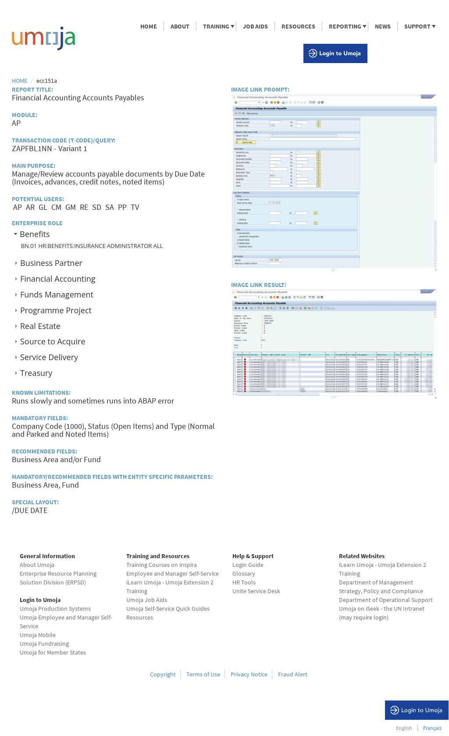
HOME (148, 26)
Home (19, 81)
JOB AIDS (255, 26)
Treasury (36, 373)
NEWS (383, 26)
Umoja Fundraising (44, 644)
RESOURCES (298, 26)
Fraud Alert (292, 674)
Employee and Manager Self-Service (172, 573)
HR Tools (244, 582)
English (404, 728)
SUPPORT (417, 26)
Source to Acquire (52, 341)
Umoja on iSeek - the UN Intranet (381, 608)
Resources (139, 617)
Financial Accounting (58, 278)
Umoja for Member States (53, 652)
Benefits (35, 234)
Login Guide (248, 565)
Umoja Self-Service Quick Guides (168, 608)
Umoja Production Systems (55, 608)
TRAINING (215, 26)
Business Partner (51, 263)
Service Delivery (49, 357)
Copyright (163, 674)
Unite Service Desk (256, 591)
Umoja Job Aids (146, 600)
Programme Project (56, 310)
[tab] (115, 233)
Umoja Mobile (38, 635)
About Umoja (37, 565)
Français (432, 728)
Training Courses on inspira (161, 565)
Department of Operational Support (386, 600)
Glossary (243, 573)
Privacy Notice (249, 674)
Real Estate (40, 326)
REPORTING (344, 26)
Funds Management (56, 294)
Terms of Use (203, 674)
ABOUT (180, 26)
